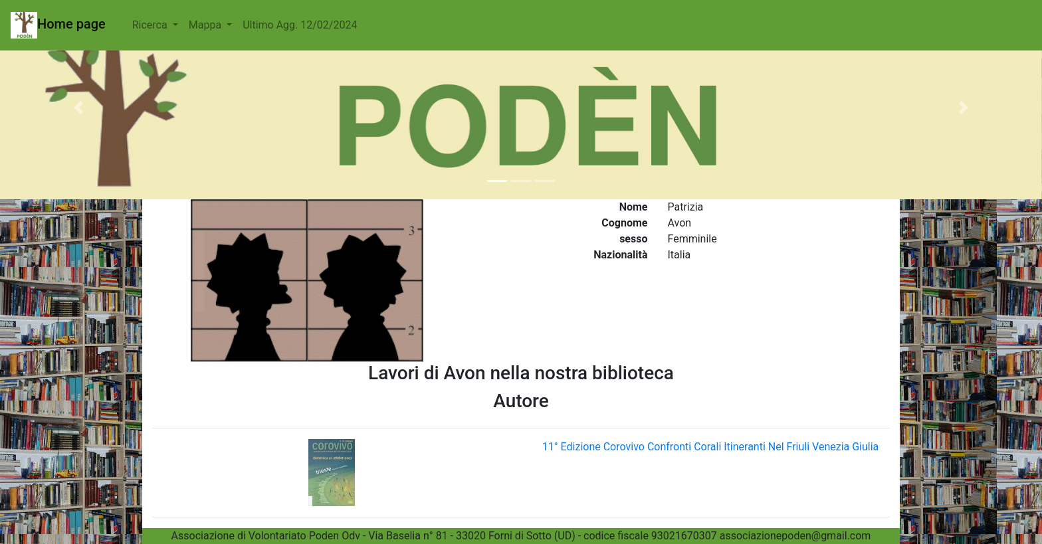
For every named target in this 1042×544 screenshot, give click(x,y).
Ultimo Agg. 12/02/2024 (300, 25)
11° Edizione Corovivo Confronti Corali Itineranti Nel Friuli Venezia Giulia (710, 446)
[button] (78, 107)
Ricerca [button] (151, 25)
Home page (58, 25)
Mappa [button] (206, 25)
